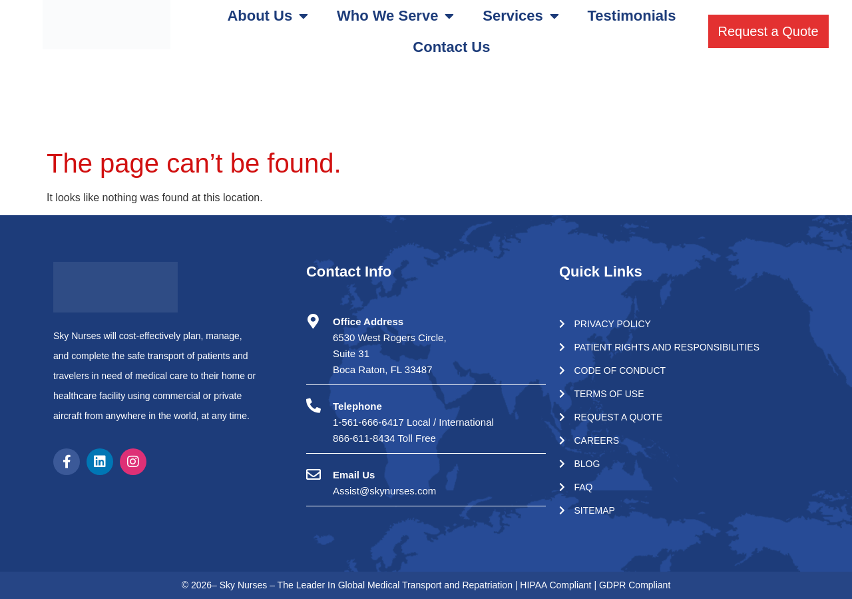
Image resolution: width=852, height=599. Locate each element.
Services (521, 16)
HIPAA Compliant (557, 585)
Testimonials (632, 15)
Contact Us (451, 47)
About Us (267, 16)
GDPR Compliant (634, 585)
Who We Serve (395, 16)
